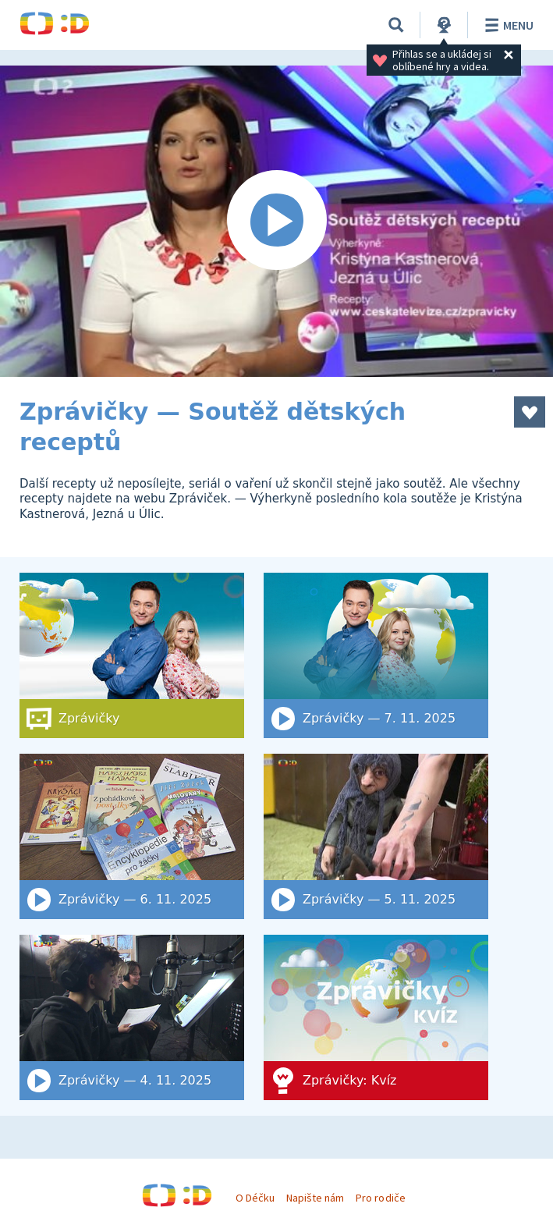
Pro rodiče (380, 1198)
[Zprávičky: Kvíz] (376, 1017)
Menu (507, 25)
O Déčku (255, 1198)
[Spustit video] (276, 221)
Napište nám (315, 1198)
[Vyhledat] (396, 25)
